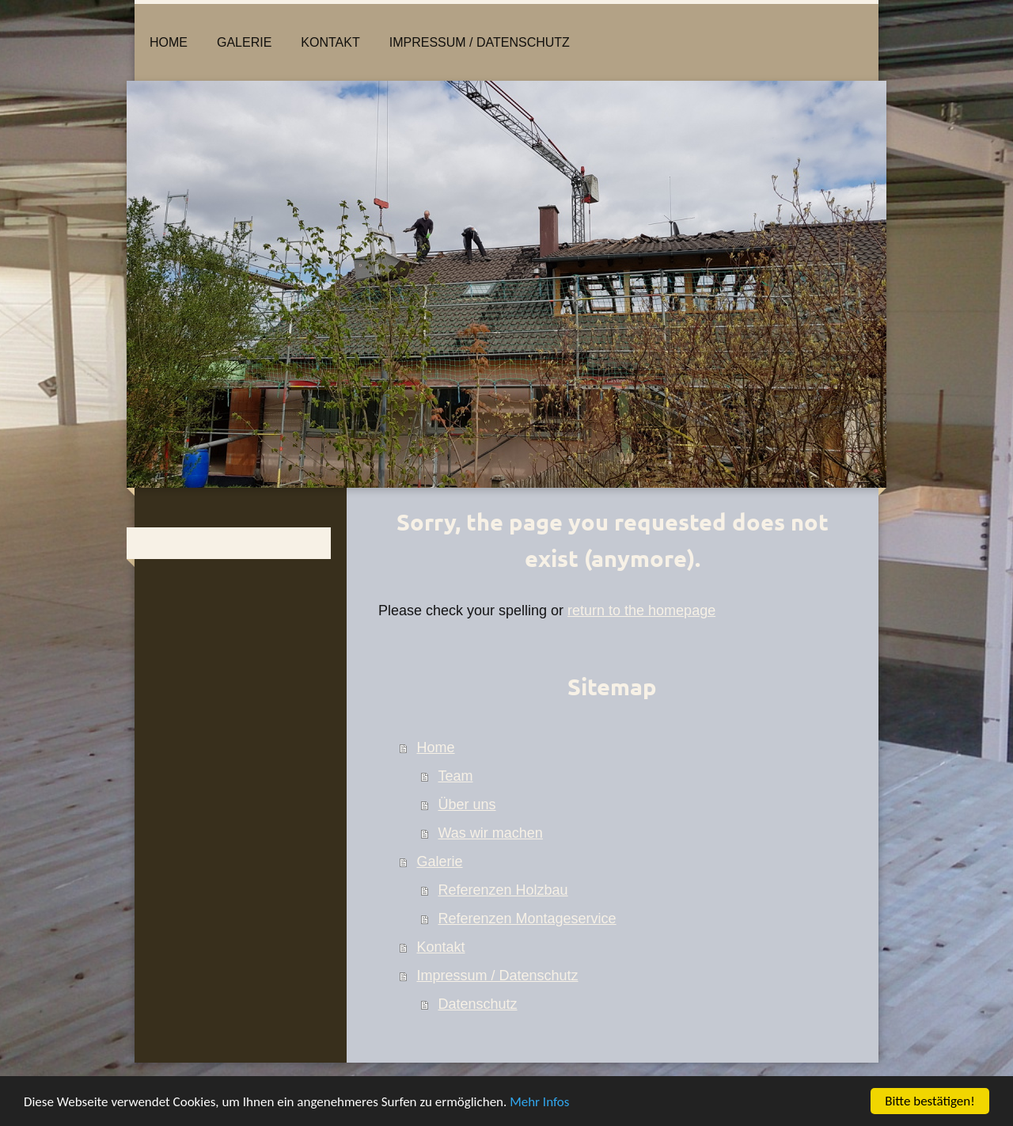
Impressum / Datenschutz (498, 975)
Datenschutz (478, 1004)
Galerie (440, 861)
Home (436, 747)
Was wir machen (490, 833)
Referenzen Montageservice (527, 918)
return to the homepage (641, 610)
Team (455, 776)
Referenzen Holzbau (503, 890)
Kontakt (441, 947)
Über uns (467, 804)
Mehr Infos (539, 1102)
